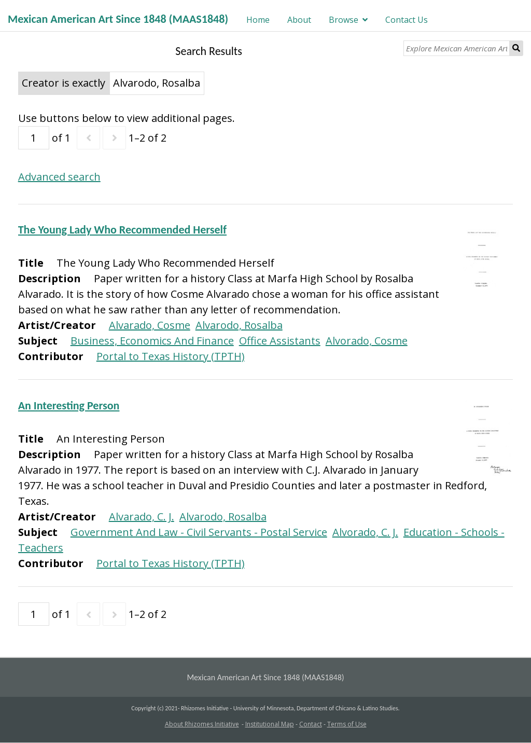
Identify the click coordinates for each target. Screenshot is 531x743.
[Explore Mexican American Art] (456, 48)
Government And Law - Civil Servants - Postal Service (199, 532)
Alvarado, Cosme (149, 325)
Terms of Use (347, 724)
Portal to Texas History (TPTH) (170, 356)
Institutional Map (269, 724)
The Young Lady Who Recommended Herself (122, 230)
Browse (343, 19)
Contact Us (406, 19)
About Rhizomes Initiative (202, 724)
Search (516, 48)
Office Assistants (279, 341)
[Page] (33, 137)
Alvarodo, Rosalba (239, 325)
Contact (310, 724)
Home (258, 19)
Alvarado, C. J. (141, 517)
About (299, 19)
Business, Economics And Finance (152, 341)
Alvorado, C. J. (365, 532)
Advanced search (59, 177)
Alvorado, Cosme (367, 341)
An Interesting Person (69, 405)
